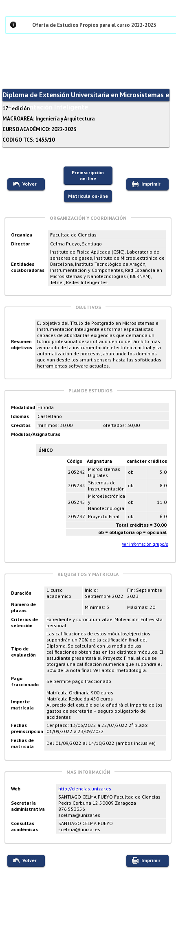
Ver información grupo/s (145, 544)
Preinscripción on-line (88, 175)
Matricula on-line (88, 196)
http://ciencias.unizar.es (84, 789)
